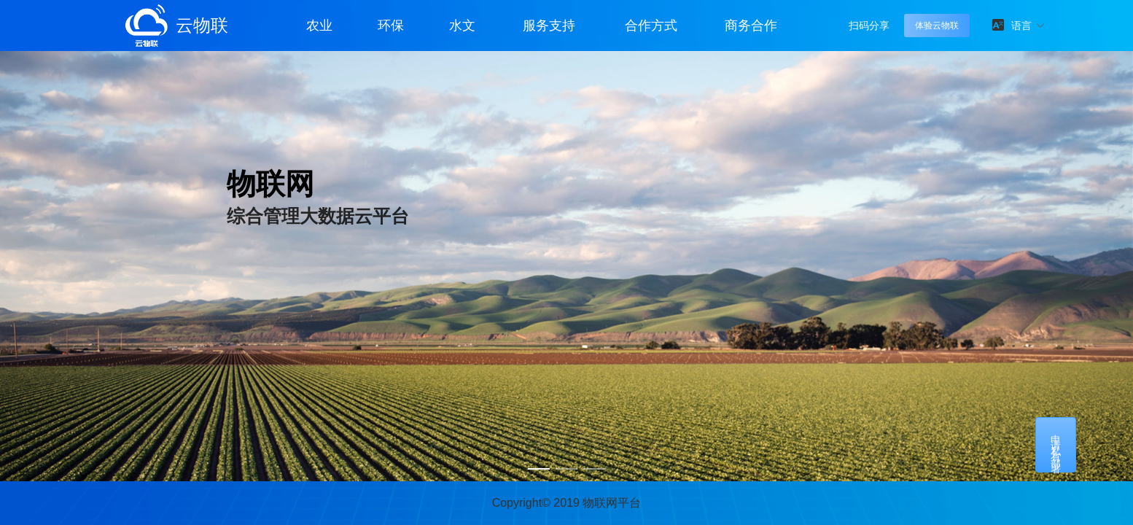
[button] (1028, 25)
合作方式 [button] (651, 25)
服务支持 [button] (549, 25)
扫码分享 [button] (869, 25)
